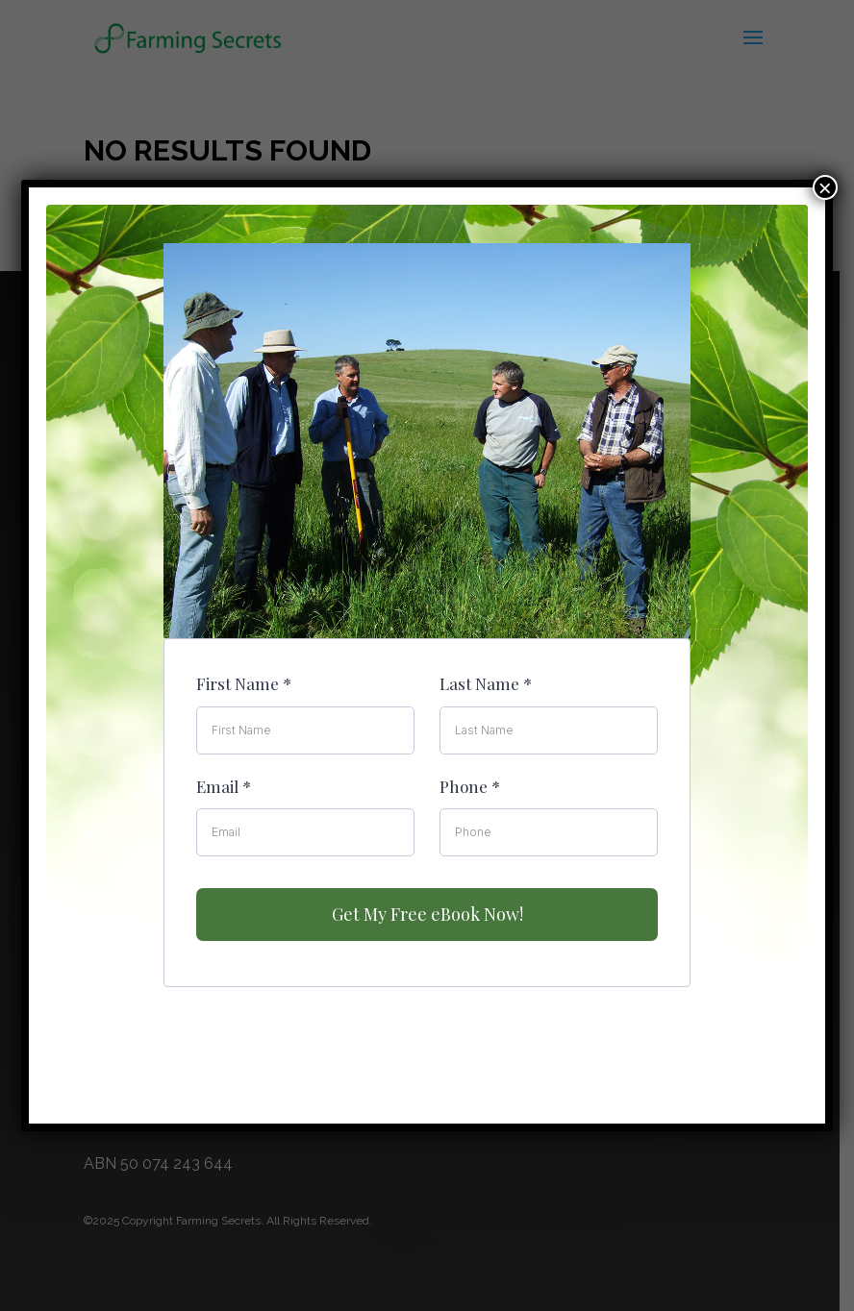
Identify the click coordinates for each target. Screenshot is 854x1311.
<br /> (427, 646)
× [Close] (825, 187)
